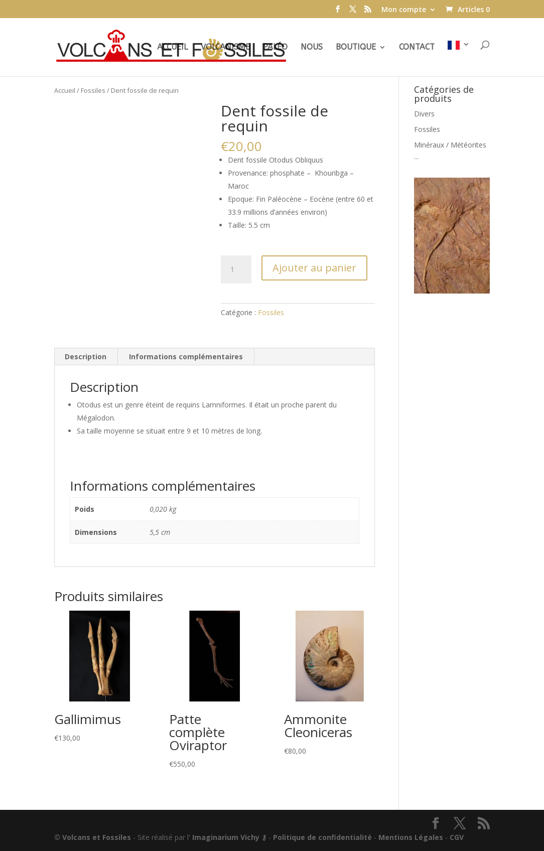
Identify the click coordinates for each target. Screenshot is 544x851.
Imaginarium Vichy (225, 837)
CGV (457, 837)
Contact (417, 48)
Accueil (172, 48)
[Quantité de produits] (236, 269)
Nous (312, 48)
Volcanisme (225, 48)
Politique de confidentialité (322, 837)
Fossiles (93, 90)
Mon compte (403, 10)
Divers (424, 113)
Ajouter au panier (314, 267)
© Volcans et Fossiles (92, 837)
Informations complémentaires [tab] (186, 356)
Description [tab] (85, 356)
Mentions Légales (410, 837)
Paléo (275, 48)
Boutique (356, 48)
